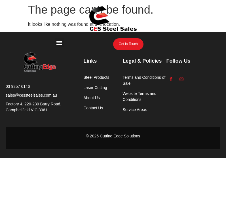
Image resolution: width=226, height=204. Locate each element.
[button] (59, 42)
